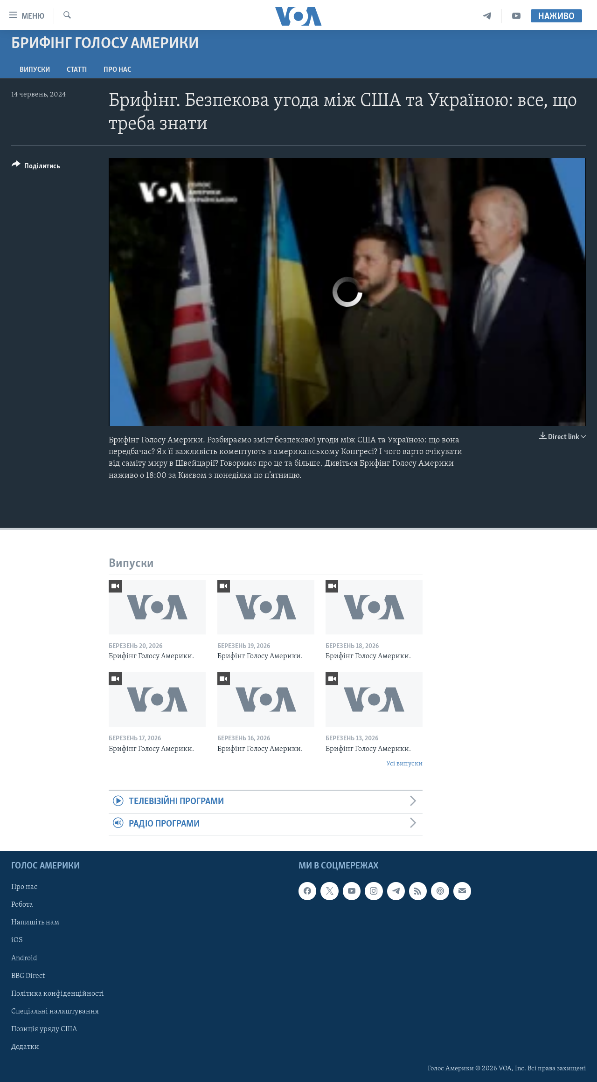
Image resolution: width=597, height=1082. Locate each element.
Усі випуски (404, 763)
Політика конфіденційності (57, 994)
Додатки (25, 1047)
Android (24, 958)
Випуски (35, 70)
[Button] (36, 167)
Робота (22, 905)
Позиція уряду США (44, 1029)
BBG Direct (28, 976)
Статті (77, 70)
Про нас (117, 70)
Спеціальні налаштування (55, 1011)
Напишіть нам (35, 923)
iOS (17, 940)
